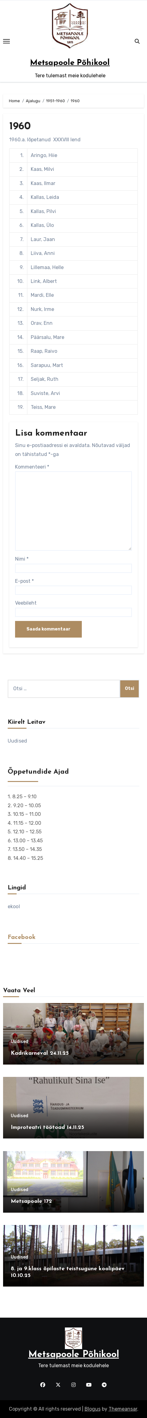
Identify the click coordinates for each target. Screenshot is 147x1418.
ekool (14, 906)
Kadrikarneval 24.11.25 (40, 1053)
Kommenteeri (32, 467)
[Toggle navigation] (6, 41)
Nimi (22, 559)
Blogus (93, 1409)
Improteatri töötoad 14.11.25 (47, 1127)
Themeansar (123, 1409)
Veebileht (26, 603)
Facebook (22, 937)
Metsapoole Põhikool (70, 63)
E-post (24, 581)
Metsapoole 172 (31, 1201)
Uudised (17, 741)
